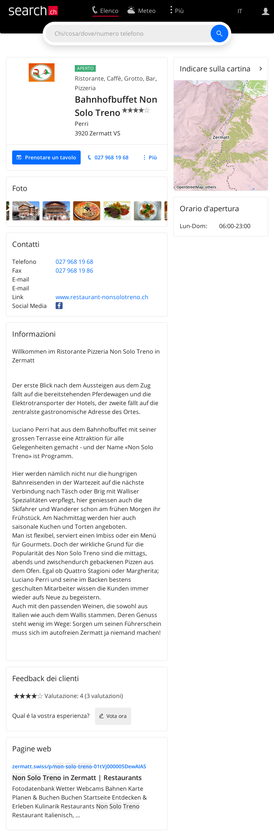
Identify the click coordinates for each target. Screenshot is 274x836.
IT (240, 11)
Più (153, 157)
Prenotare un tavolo (50, 157)
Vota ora (116, 715)
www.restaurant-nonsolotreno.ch (102, 297)
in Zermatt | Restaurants (77, 777)
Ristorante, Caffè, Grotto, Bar (115, 78)
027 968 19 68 (112, 157)
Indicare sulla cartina (215, 69)
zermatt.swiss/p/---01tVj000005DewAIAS (79, 766)
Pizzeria (85, 88)
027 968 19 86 (74, 270)
